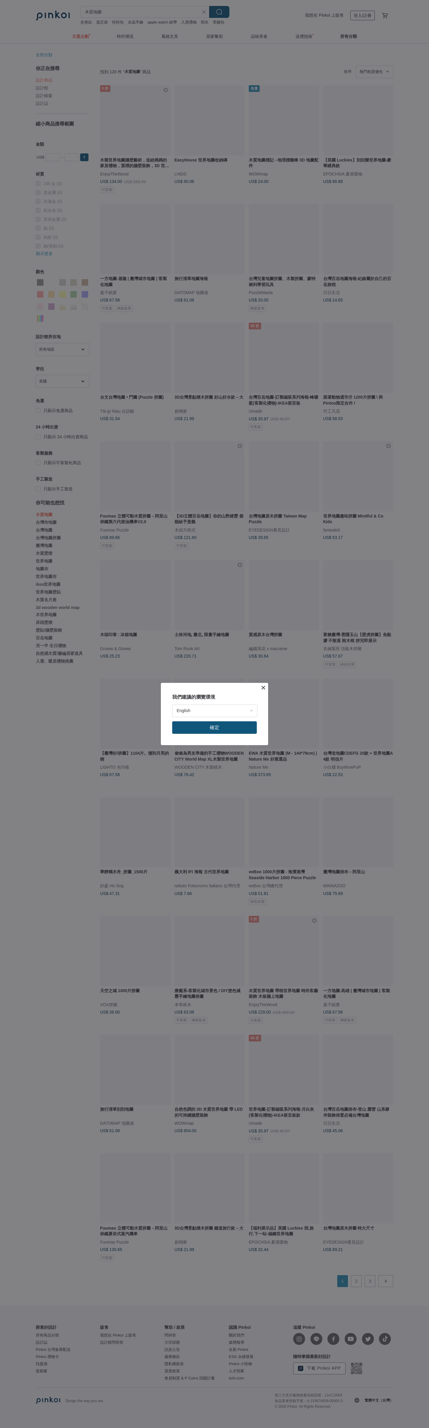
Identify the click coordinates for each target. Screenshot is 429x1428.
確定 (214, 727)
